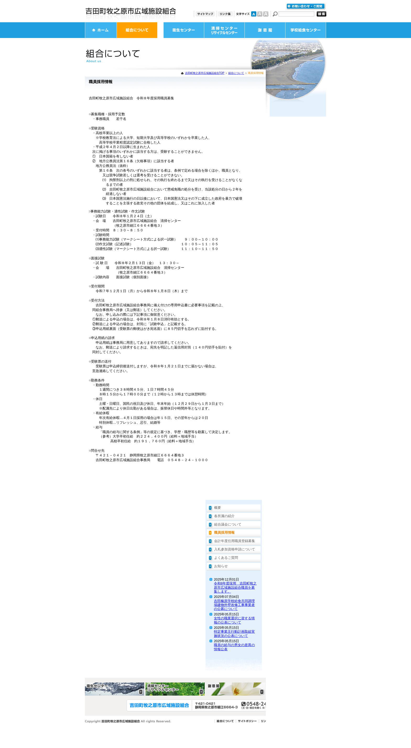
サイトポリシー (247, 721)
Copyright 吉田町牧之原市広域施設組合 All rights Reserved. (128, 721)
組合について (137, 30)
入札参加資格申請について (234, 549)
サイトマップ (205, 14)
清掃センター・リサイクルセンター (224, 30)
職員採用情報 (224, 532)
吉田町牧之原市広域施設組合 (131, 11)
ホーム (101, 30)
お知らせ (221, 566)
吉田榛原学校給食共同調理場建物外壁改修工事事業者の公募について (234, 605)
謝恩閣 (265, 30)
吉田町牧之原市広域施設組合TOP (204, 73)
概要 (217, 508)
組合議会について (227, 524)
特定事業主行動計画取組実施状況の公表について (234, 633)
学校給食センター (305, 30)
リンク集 (225, 14)
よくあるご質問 (226, 558)
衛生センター (184, 30)
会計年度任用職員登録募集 (234, 541)
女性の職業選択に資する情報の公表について (234, 620)
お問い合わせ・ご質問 (306, 6)
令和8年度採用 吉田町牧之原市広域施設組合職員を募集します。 (235, 587)
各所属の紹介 (224, 516)
